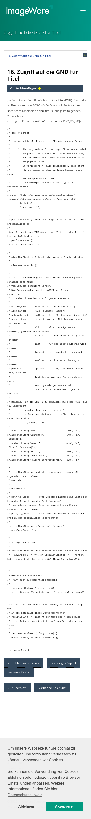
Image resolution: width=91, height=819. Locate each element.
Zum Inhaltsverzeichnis (23, 663)
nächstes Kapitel (19, 672)
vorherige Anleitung (52, 688)
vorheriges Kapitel (63, 663)
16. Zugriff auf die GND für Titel (29, 56)
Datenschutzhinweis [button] (25, 795)
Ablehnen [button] (26, 806)
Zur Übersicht (17, 688)
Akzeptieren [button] (65, 806)
